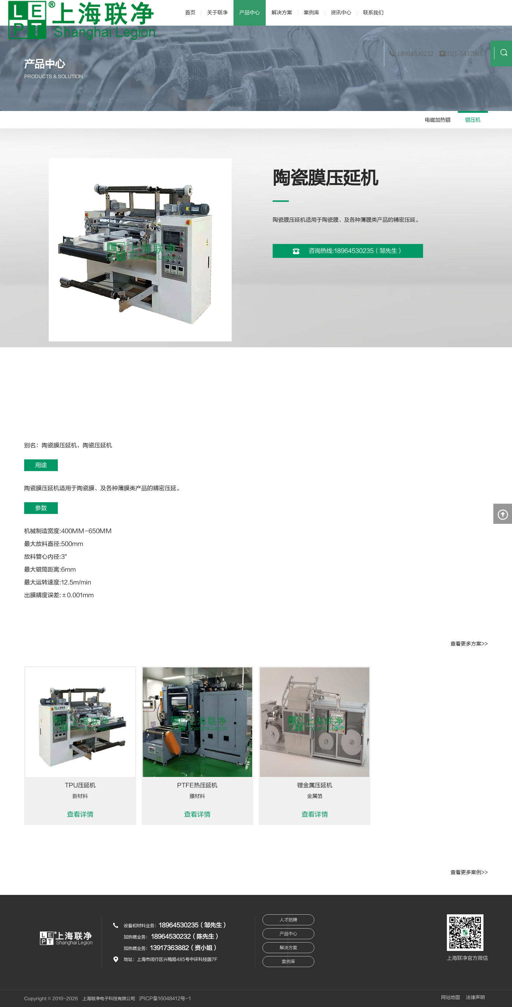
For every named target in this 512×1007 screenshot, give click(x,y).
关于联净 (217, 13)
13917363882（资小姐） (184, 948)
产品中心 (249, 13)
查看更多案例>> (469, 872)
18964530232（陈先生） (185, 936)
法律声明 (475, 997)
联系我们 (373, 13)
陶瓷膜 (50, 445)
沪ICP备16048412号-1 (165, 998)
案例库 (311, 13)
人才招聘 (288, 919)
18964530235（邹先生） (193, 925)
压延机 (68, 445)
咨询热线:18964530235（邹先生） (348, 251)
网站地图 (450, 997)
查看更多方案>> (469, 644)
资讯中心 (341, 13)
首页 (190, 13)
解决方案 (282, 13)
